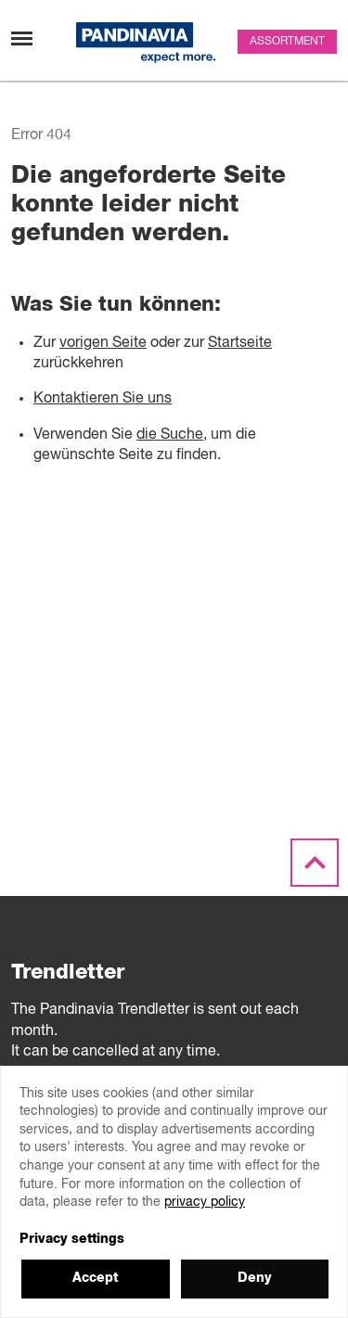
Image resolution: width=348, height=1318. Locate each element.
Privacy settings (71, 1239)
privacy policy (204, 1202)
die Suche (169, 435)
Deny (255, 1278)
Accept (95, 1278)
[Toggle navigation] (22, 38)
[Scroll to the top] (314, 863)
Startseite (240, 343)
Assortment (287, 41)
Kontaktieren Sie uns (102, 398)
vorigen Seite (103, 343)
